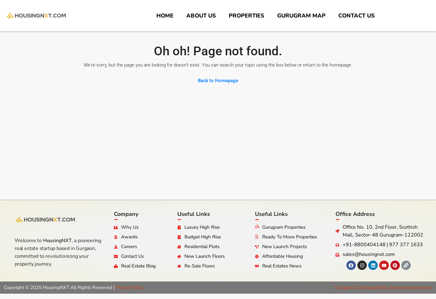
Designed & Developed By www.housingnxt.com (381, 287)
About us (201, 15)
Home (165, 15)
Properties (246, 15)
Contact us (356, 15)
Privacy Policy (130, 287)
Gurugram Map (301, 15)
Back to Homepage (218, 80)
